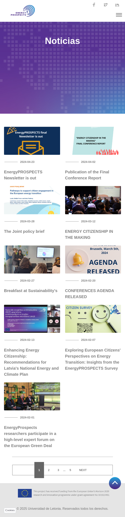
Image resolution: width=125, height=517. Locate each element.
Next (83, 470)
